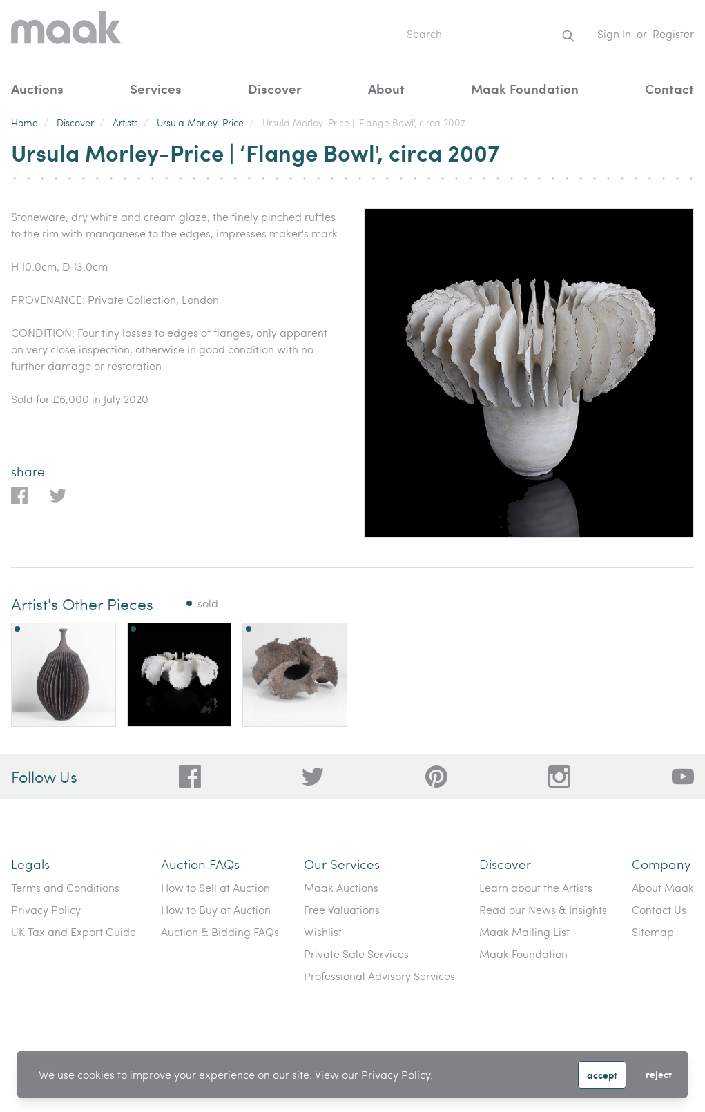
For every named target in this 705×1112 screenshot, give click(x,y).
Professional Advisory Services (379, 975)
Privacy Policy (395, 1074)
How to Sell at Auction (215, 887)
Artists (125, 122)
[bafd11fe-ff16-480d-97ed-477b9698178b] (436, 776)
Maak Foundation (525, 88)
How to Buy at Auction (216, 909)
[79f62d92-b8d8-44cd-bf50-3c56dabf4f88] (313, 776)
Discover (275, 88)
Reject (659, 1074)
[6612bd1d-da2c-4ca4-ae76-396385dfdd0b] (683, 776)
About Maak (663, 887)
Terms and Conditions (65, 887)
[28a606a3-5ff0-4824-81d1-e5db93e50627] (559, 776)
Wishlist (323, 931)
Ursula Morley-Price (200, 122)
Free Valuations (342, 909)
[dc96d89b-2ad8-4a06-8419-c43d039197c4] (190, 776)
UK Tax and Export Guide (73, 931)
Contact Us (659, 909)
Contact (669, 88)
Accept (602, 1075)
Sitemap (653, 931)
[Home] (66, 34)
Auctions (37, 88)
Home (24, 122)
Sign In (614, 33)
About (386, 88)
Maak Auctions (341, 887)
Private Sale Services (356, 953)
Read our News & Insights (543, 909)
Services (156, 88)
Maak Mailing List (524, 931)
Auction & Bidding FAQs (220, 931)
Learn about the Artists (535, 887)
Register (673, 33)
